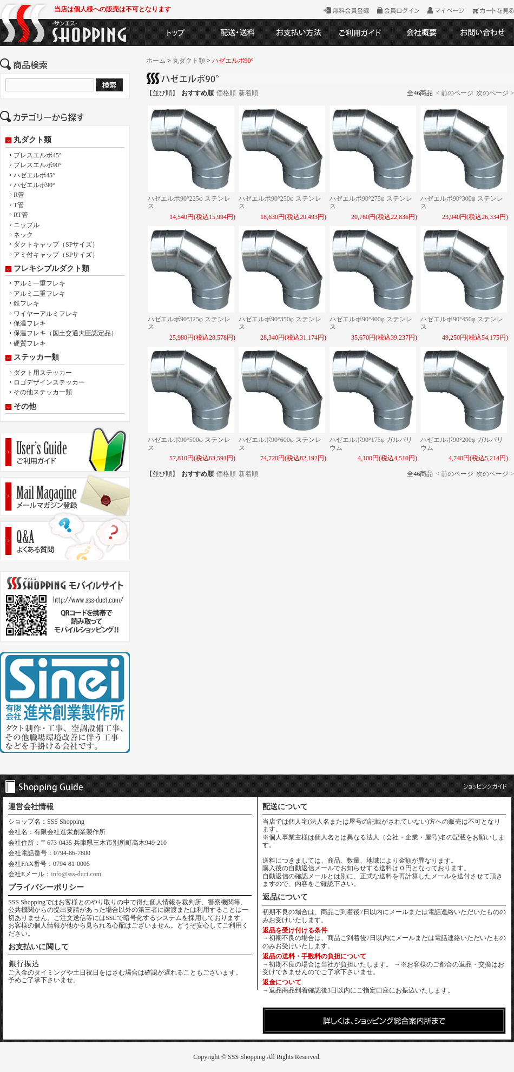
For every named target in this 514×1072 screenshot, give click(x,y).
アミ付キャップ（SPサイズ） (56, 255)
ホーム (156, 60)
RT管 (21, 215)
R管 (19, 194)
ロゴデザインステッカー (49, 382)
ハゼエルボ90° (34, 185)
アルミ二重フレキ (39, 293)
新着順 (248, 93)
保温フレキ (30, 323)
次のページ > (495, 93)
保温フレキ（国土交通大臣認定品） (65, 333)
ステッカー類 (36, 357)
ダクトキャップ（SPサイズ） (56, 244)
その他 (25, 407)
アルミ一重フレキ (39, 283)
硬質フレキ (30, 343)
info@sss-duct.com (76, 874)
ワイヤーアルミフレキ (46, 313)
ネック (23, 235)
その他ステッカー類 (43, 392)
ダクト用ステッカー (43, 372)
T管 (19, 205)
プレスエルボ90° (38, 165)
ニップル (26, 225)
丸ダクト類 (32, 140)
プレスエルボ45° (38, 155)
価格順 (226, 93)
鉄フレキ (26, 303)
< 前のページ (454, 93)
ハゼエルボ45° (34, 175)
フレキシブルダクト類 (51, 269)
